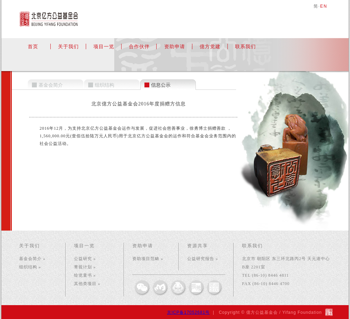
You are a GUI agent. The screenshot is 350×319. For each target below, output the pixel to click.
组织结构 (104, 85)
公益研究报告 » (202, 258)
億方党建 (210, 46)
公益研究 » (85, 258)
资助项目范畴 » (147, 258)
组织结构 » (30, 267)
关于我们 (68, 46)
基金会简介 (51, 85)
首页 (33, 46)
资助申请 (174, 46)
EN (323, 6)
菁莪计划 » (85, 267)
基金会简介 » (32, 258)
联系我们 (245, 46)
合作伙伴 (139, 46)
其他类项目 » (87, 283)
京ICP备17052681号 (188, 312)
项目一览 (103, 46)
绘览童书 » (85, 275)
